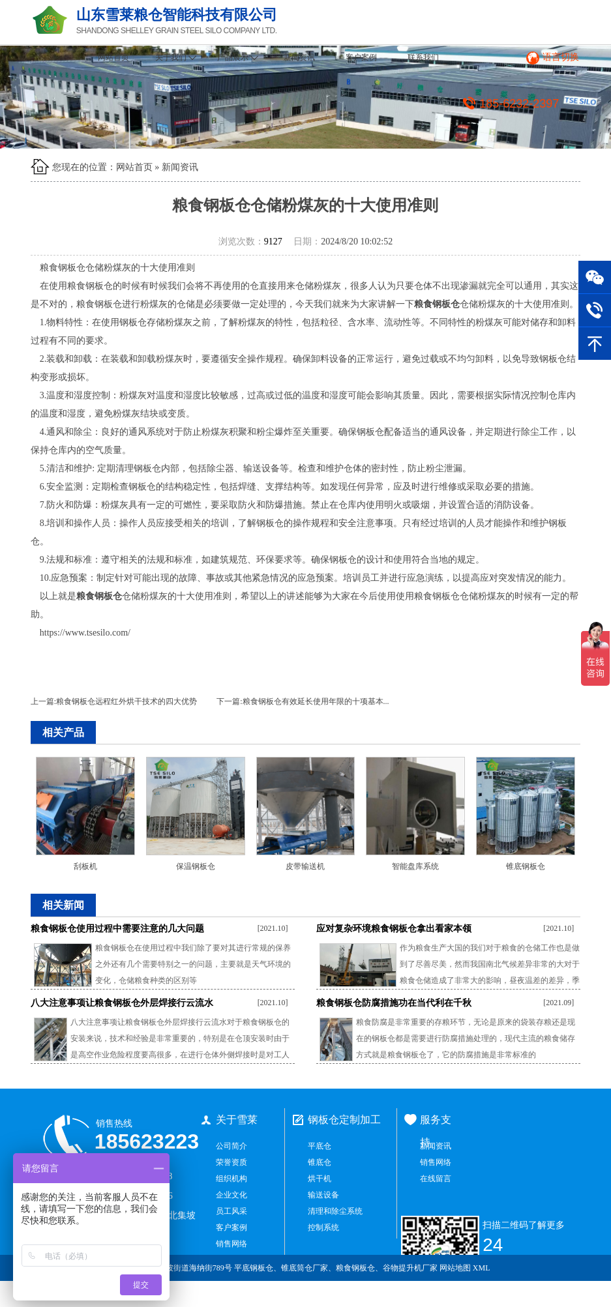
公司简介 (231, 1146)
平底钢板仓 (253, 1267)
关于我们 (175, 57)
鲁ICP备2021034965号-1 (530, 1294)
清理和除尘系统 (335, 1211)
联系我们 (423, 57)
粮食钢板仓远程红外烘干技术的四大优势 (126, 701)
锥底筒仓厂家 (304, 1267)
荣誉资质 (231, 1162)
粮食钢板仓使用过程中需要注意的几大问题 (117, 928)
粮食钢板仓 (355, 1267)
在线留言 (435, 1178)
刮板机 (85, 866)
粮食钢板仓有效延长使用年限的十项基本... (316, 701)
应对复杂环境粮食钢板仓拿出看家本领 (393, 928)
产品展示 (237, 57)
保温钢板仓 (195, 866)
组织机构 (231, 1178)
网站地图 (455, 1267)
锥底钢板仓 (525, 866)
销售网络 (231, 1243)
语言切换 (561, 57)
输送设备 (323, 1194)
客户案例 (361, 57)
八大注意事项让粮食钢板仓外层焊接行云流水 (122, 1003)
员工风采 (231, 1211)
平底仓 (319, 1146)
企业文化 (231, 1194)
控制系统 (323, 1227)
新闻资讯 (299, 57)
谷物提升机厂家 (410, 1267)
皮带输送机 (305, 866)
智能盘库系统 (415, 866)
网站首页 (113, 57)
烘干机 (319, 1178)
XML (481, 1267)
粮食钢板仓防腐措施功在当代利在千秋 (393, 1003)
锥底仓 (319, 1162)
